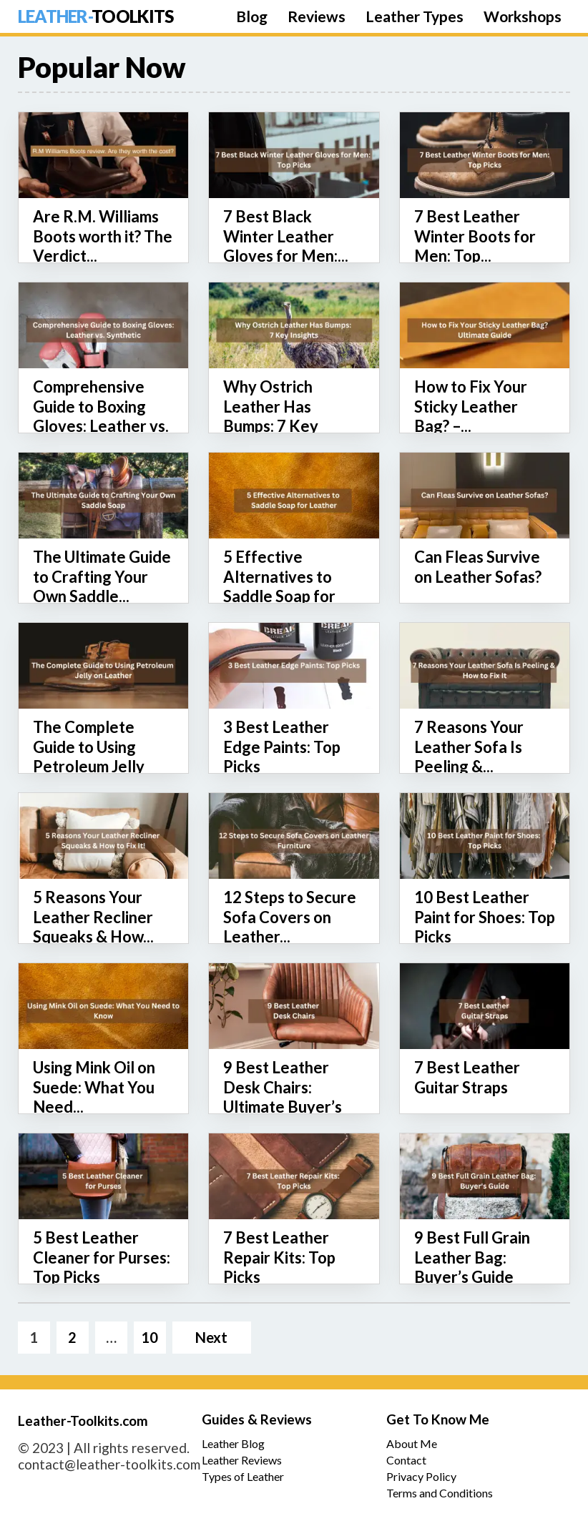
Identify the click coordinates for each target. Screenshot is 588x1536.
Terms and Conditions (439, 1493)
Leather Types (415, 16)
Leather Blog (233, 1443)
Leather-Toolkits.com (83, 1420)
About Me (411, 1443)
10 (149, 1337)
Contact (406, 1460)
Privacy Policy (421, 1476)
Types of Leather (243, 1476)
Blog (252, 16)
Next (211, 1337)
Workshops (523, 16)
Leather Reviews (242, 1460)
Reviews (317, 16)
